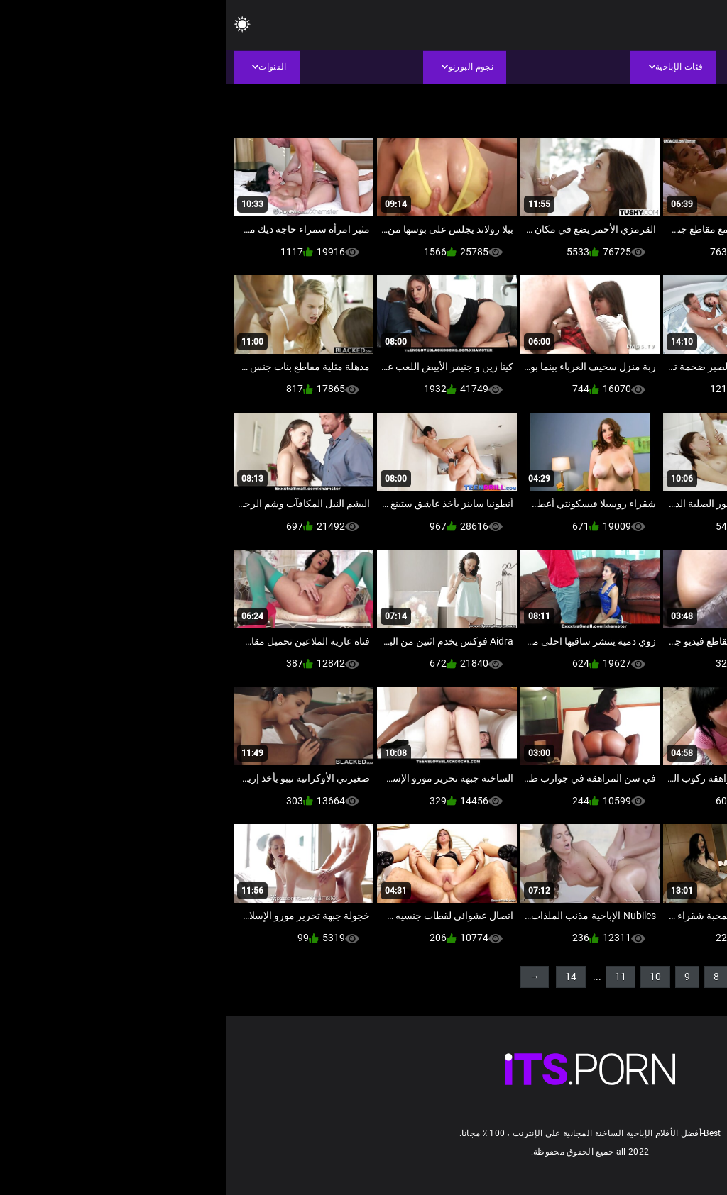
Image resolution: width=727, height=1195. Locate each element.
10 (428, 976)
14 (344, 976)
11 (394, 976)
